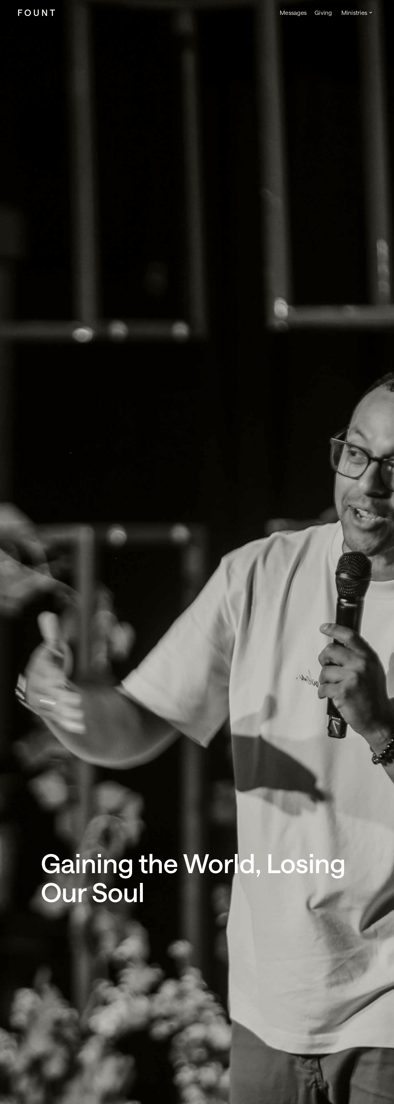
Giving (323, 12)
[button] (356, 12)
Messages (293, 12)
